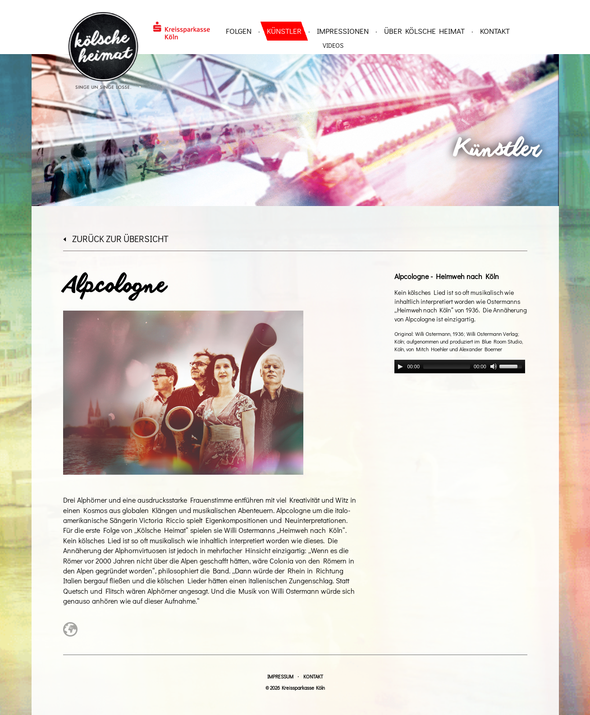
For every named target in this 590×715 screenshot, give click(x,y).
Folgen (239, 31)
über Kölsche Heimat (424, 31)
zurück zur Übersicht (116, 238)
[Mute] (493, 366)
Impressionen (343, 31)
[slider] (446, 366)
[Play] (400, 366)
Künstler (284, 31)
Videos (333, 45)
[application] (459, 366)
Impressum (280, 676)
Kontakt (495, 31)
